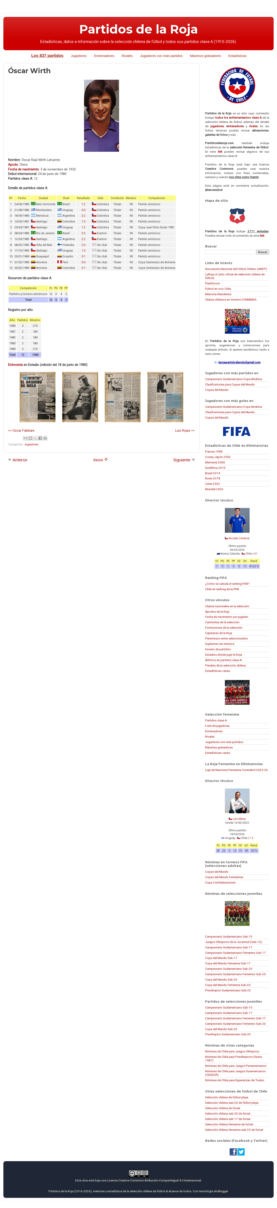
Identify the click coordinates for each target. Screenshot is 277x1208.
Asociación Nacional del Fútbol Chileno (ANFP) (236, 269)
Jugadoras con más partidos (224, 742)
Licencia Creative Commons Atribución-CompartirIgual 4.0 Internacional (154, 1180)
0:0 (83, 210)
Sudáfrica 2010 (215, 467)
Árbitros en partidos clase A (223, 660)
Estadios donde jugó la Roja (223, 654)
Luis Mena (239, 818)
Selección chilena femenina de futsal (229, 1124)
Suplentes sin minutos (219, 644)
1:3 (251, 838)
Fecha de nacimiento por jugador (226, 617)
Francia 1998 (213, 451)
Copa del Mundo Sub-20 (221, 979)
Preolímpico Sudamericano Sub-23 (228, 990)
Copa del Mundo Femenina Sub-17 (227, 963)
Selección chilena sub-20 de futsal (227, 1113)
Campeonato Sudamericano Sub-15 (228, 936)
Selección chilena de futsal (222, 1108)
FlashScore (212, 283)
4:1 (256, 553)
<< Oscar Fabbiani (21, 430)
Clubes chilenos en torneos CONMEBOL (231, 299)
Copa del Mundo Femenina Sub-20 (227, 985)
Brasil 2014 (212, 473)
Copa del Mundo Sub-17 (221, 958)
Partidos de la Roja (138, 29)
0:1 (83, 256)
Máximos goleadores (205, 56)
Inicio (100, 459)
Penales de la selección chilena (225, 665)
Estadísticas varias (217, 671)
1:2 (83, 204)
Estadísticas (237, 56)
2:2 (83, 215)
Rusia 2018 (212, 478)
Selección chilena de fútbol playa (226, 1097)
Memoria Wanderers (218, 294)
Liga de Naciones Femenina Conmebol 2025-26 (236, 770)
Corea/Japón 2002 (218, 457)
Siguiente (184, 459)
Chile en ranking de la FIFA (222, 589)
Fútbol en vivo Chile (218, 288)
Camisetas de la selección (222, 622)
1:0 (83, 221)
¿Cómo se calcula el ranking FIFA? (227, 583)
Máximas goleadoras (219, 747)
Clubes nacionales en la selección (227, 606)
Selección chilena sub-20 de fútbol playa (231, 1102)
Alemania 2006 (215, 462)
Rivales (127, 56)
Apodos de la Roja (217, 611)
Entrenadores (104, 56)
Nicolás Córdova (239, 538)
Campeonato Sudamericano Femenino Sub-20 (235, 974)
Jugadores (78, 56)
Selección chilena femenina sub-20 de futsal (234, 1129)
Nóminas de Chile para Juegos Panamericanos (235, 1065)
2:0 (83, 245)
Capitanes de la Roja (218, 633)
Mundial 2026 (214, 489)
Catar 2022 (212, 483)
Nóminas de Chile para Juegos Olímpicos (232, 1051)
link (220, 151)
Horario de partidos (218, 649)
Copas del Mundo (216, 390)
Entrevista (15, 365)
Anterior (18, 459)
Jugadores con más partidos (161, 56)
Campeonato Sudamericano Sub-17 (228, 947)
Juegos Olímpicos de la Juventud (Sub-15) (233, 942)
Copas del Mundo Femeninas (224, 877)
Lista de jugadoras (217, 726)
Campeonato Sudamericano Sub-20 (228, 968)
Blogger (223, 1191)
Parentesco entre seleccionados (226, 638)
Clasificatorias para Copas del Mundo (230, 384)
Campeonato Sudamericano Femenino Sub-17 (235, 952)
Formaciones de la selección (223, 627)
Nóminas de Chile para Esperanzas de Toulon (234, 1080)
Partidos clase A (216, 720)
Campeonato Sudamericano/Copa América (233, 379)
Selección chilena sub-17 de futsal (227, 1119)
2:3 (83, 233)
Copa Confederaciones (220, 882)
